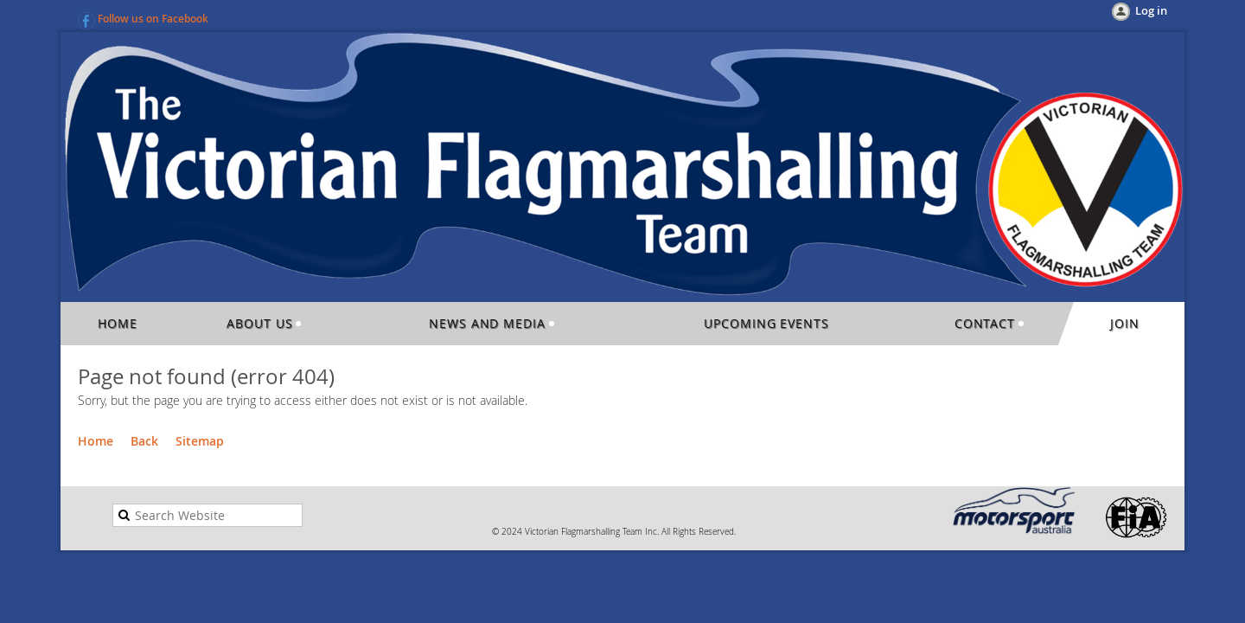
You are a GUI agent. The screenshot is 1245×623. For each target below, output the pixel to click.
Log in (1151, 10)
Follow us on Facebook (153, 18)
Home (95, 441)
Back (144, 441)
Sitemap (200, 441)
